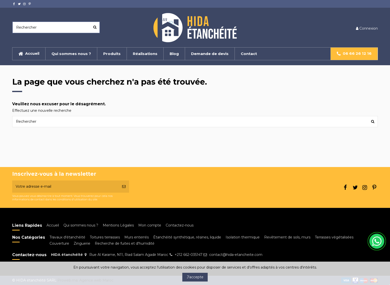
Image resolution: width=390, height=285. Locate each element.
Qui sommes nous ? (80, 225)
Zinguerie (82, 243)
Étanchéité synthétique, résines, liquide (187, 237)
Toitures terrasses (105, 237)
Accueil (53, 225)
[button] (145, 54)
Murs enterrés (136, 237)
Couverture (59, 243)
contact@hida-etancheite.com (235, 254)
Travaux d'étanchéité (67, 237)
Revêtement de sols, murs (287, 237)
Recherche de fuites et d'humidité (124, 243)
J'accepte (195, 277)
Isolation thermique (243, 237)
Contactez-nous (180, 225)
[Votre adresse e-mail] (65, 186)
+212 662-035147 (188, 254)
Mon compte (149, 225)
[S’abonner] (124, 186)
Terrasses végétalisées (334, 237)
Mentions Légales (118, 225)
